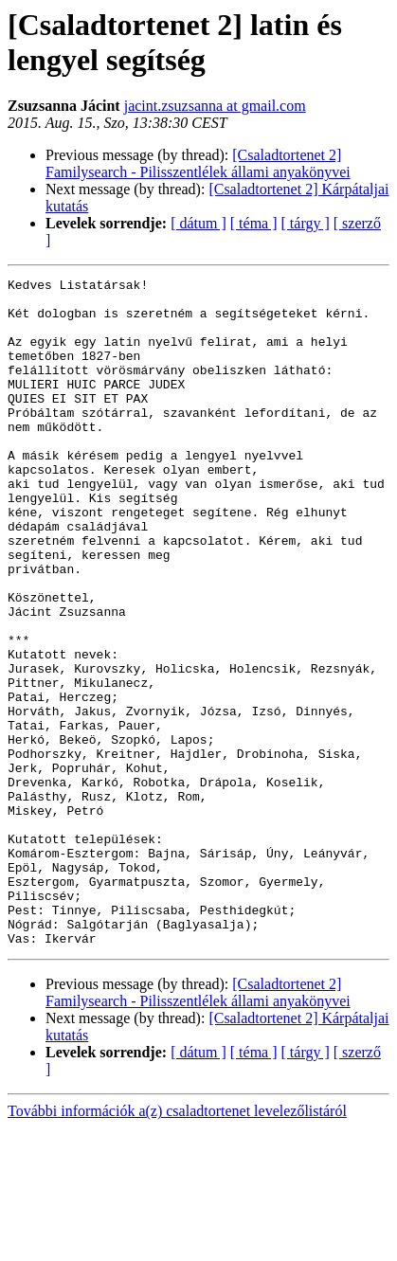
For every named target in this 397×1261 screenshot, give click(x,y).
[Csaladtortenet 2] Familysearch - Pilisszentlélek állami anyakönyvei (198, 163)
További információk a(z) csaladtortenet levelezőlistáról (177, 1244)
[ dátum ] (198, 223)
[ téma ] (254, 223)
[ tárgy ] (305, 223)
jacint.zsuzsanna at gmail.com (215, 106)
